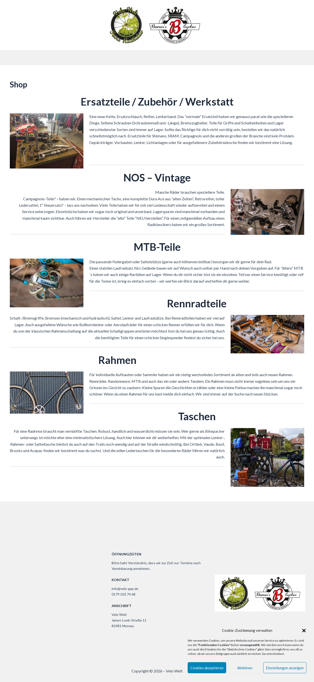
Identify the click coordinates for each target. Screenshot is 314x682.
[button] (303, 630)
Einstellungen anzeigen (285, 668)
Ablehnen (244, 668)
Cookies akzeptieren (206, 668)
